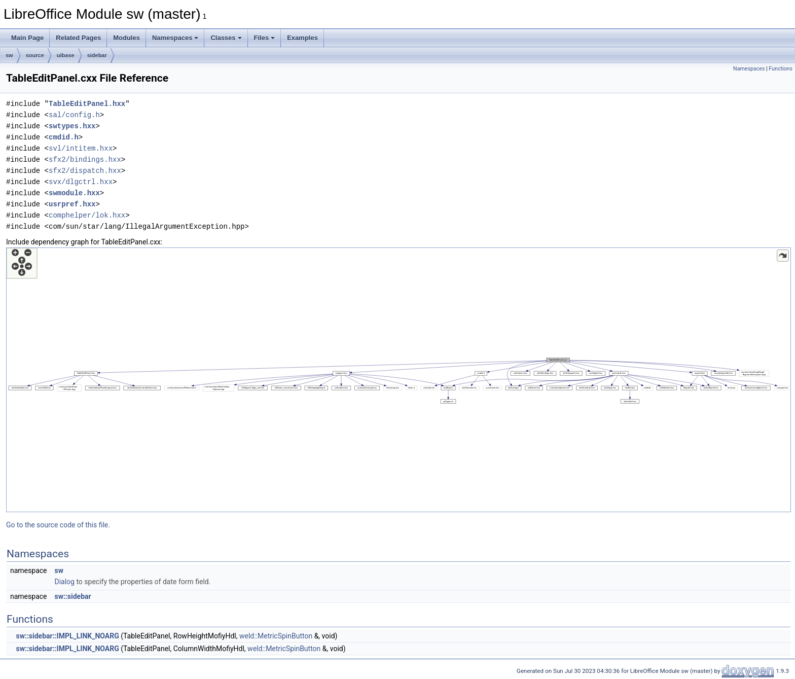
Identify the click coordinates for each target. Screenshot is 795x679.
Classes (225, 38)
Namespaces (175, 38)
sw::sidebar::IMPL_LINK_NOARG (67, 636)
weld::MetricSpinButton (275, 636)
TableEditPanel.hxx (87, 104)
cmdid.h (64, 137)
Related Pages (78, 38)
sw (9, 55)
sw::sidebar (72, 596)
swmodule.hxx (74, 193)
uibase (66, 55)
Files (264, 38)
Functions (780, 68)
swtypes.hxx (72, 126)
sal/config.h (74, 115)
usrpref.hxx (72, 204)
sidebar (97, 55)
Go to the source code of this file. (58, 525)
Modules (126, 38)
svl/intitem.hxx (81, 148)
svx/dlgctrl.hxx (81, 182)
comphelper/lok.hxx (87, 215)
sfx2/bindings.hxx (85, 159)
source (35, 55)
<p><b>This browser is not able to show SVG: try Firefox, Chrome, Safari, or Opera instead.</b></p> (398, 380)
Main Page (27, 38)
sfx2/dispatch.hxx (85, 170)
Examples (302, 38)
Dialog (64, 582)
